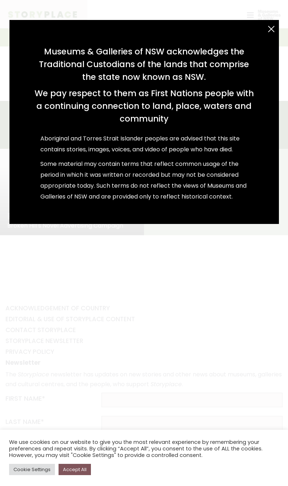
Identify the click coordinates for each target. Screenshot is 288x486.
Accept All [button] (75, 469)
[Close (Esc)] (271, 29)
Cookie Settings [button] (32, 469)
